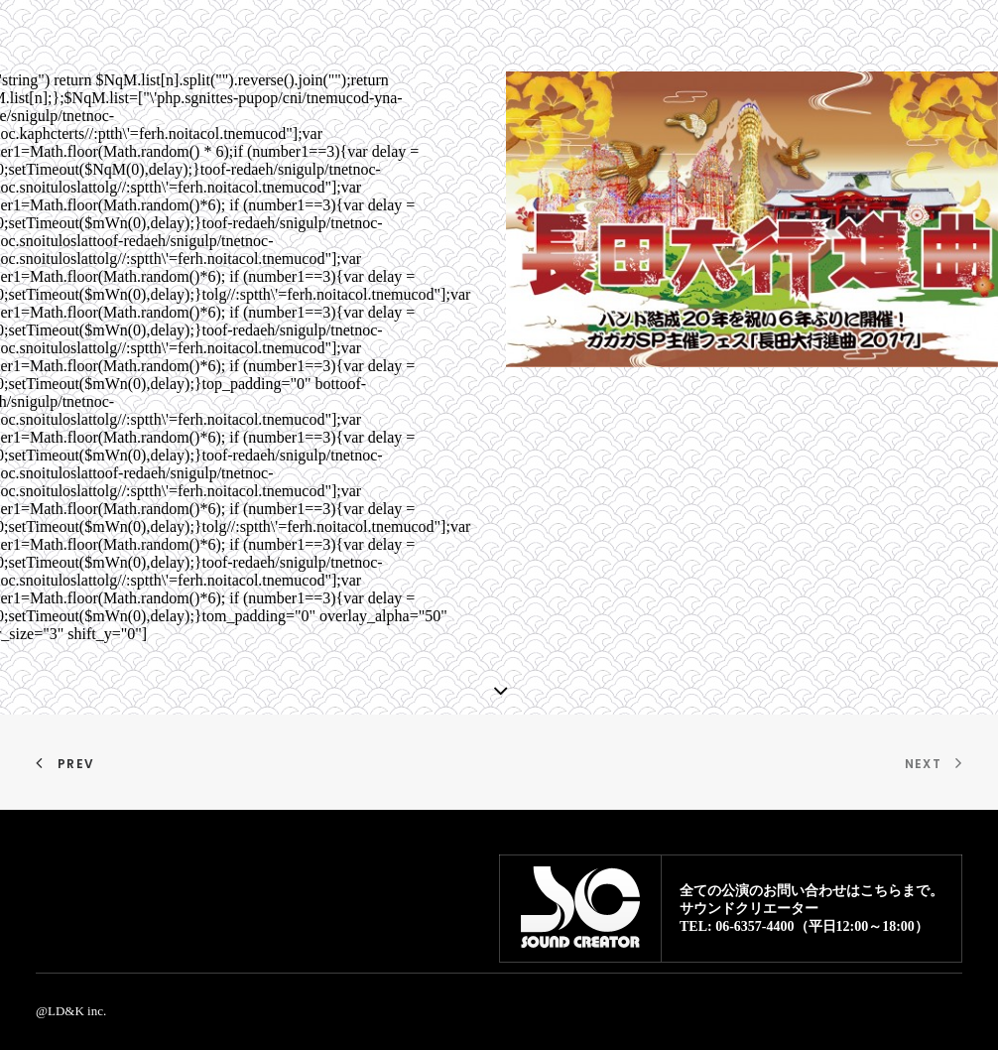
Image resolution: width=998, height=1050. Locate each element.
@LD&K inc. (71, 1010)
